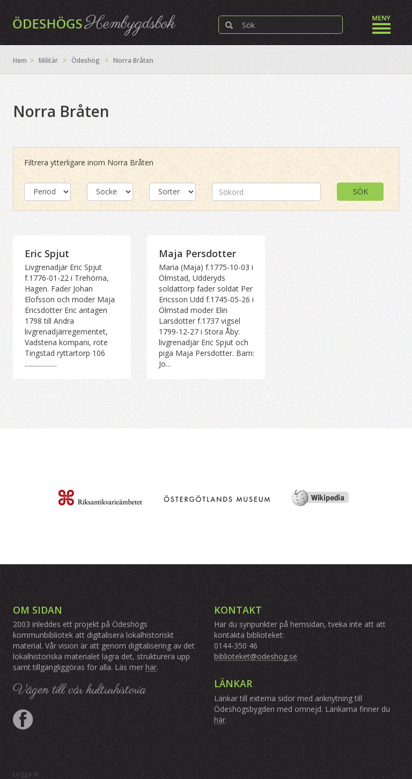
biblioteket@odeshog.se (255, 656)
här (151, 667)
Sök (360, 191)
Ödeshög (85, 60)
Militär (48, 60)
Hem (20, 60)
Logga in (26, 773)
